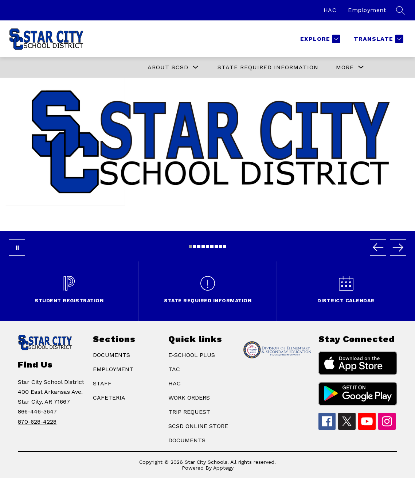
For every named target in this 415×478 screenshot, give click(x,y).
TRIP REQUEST (189, 411)
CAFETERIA (109, 397)
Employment (367, 10)
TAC (174, 369)
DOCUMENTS (111, 354)
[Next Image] (398, 247)
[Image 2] (194, 246)
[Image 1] (190, 246)
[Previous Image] (378, 247)
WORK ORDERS (189, 397)
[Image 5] (207, 246)
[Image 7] (216, 246)
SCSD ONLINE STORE (198, 426)
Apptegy (223, 468)
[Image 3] (198, 246)
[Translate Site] (377, 38)
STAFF (102, 383)
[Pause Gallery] (17, 247)
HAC (330, 10)
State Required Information (268, 67)
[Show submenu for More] (345, 67)
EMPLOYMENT (113, 369)
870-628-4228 (37, 421)
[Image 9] (224, 246)
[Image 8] (220, 246)
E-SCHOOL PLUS (191, 354)
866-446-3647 (37, 411)
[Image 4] (203, 246)
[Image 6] (212, 246)
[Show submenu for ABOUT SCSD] (168, 67)
